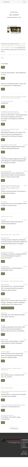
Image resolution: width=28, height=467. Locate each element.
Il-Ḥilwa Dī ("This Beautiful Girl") (10, 407)
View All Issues (14, 428)
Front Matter (4, 64)
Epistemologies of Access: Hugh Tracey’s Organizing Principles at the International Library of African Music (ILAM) (13, 175)
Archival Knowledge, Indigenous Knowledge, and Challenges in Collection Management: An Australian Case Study (14, 160)
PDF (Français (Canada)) (7, 308)
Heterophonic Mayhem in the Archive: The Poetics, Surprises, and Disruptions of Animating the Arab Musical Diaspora (13, 134)
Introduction (4, 103)
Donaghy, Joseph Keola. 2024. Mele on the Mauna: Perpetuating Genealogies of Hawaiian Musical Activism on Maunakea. (13, 329)
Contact (19, 442)
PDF (3, 67)
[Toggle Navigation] (24, 2)
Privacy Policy (24, 447)
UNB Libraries (14, 442)
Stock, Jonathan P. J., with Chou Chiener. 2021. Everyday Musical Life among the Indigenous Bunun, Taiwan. (12, 288)
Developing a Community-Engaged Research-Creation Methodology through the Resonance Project (14, 256)
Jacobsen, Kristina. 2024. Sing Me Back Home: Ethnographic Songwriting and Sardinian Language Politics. (12, 355)
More (2, 58)
